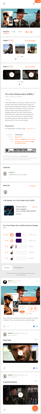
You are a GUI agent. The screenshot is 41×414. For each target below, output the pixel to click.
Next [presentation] (22, 56)
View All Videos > (30, 67)
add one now (31, 129)
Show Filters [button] (19, 268)
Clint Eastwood (19, 141)
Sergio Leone (18, 137)
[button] (16, 59)
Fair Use (27, 159)
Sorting (7, 268)
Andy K (11, 172)
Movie (22, 311)
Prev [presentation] (19, 56)
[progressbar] (18, 235)
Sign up (39, 1)
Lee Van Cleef (27, 141)
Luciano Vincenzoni (30, 139)
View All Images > (30, 41)
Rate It (26, 299)
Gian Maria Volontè (20, 143)
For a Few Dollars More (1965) (28, 294)
